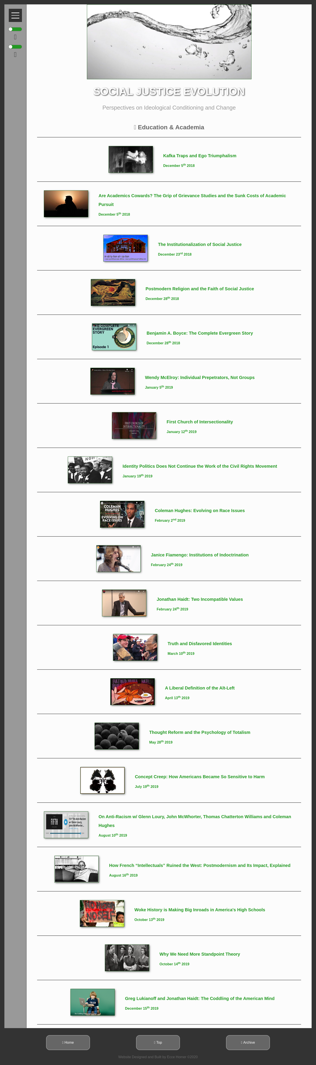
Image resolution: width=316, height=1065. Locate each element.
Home (68, 1042)
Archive (248, 1042)
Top (158, 1042)
